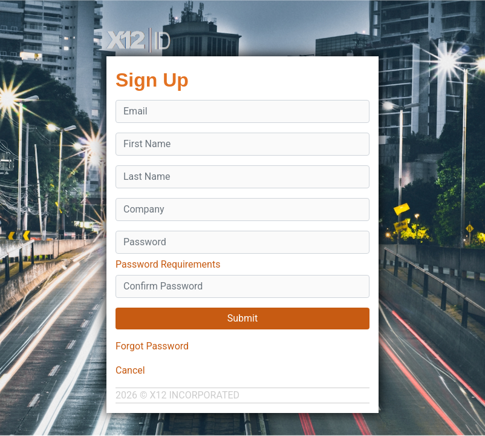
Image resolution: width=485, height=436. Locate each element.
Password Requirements (168, 264)
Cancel (130, 370)
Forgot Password (152, 346)
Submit (242, 318)
